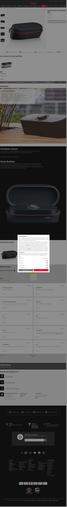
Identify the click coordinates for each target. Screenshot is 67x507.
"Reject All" (28, 244)
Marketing (21, 262)
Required (20, 258)
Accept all (41, 270)
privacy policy (42, 254)
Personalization (21, 265)
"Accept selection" (22, 252)
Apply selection (26, 270)
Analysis (20, 260)
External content (22, 267)
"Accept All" (29, 248)
